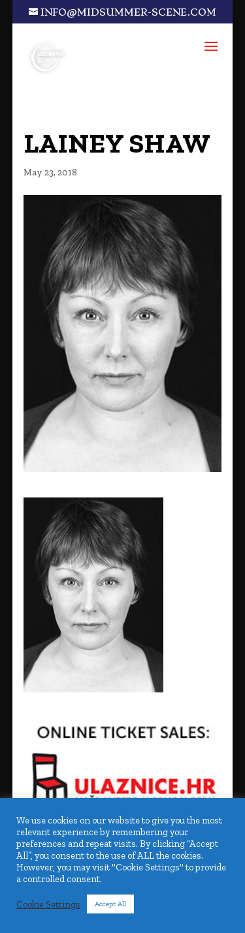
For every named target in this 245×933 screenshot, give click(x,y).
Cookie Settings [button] (48, 904)
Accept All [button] (110, 904)
